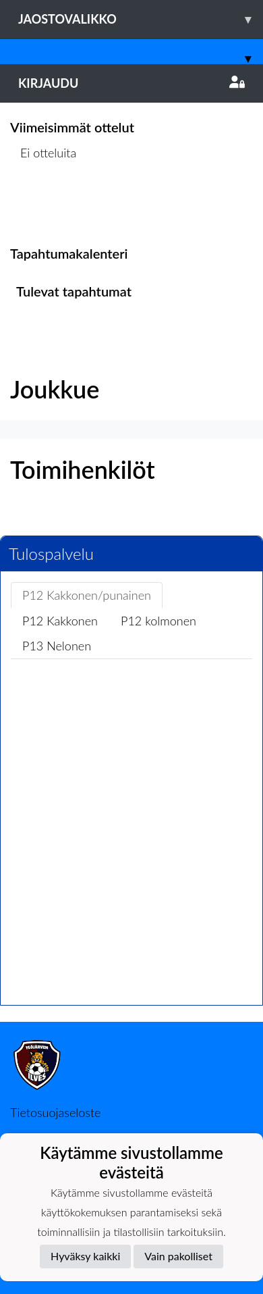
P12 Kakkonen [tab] (60, 620)
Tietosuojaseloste (55, 1112)
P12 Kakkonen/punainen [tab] (86, 595)
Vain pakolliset (178, 1255)
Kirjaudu (131, 83)
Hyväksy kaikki (85, 1255)
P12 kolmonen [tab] (158, 620)
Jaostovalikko (140, 19)
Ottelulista (43, 205)
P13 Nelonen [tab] (56, 645)
